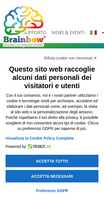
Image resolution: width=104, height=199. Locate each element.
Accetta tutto (52, 161)
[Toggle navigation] (93, 6)
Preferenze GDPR (52, 190)
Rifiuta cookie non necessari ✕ (70, 58)
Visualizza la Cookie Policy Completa (40, 138)
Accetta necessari (52, 176)
